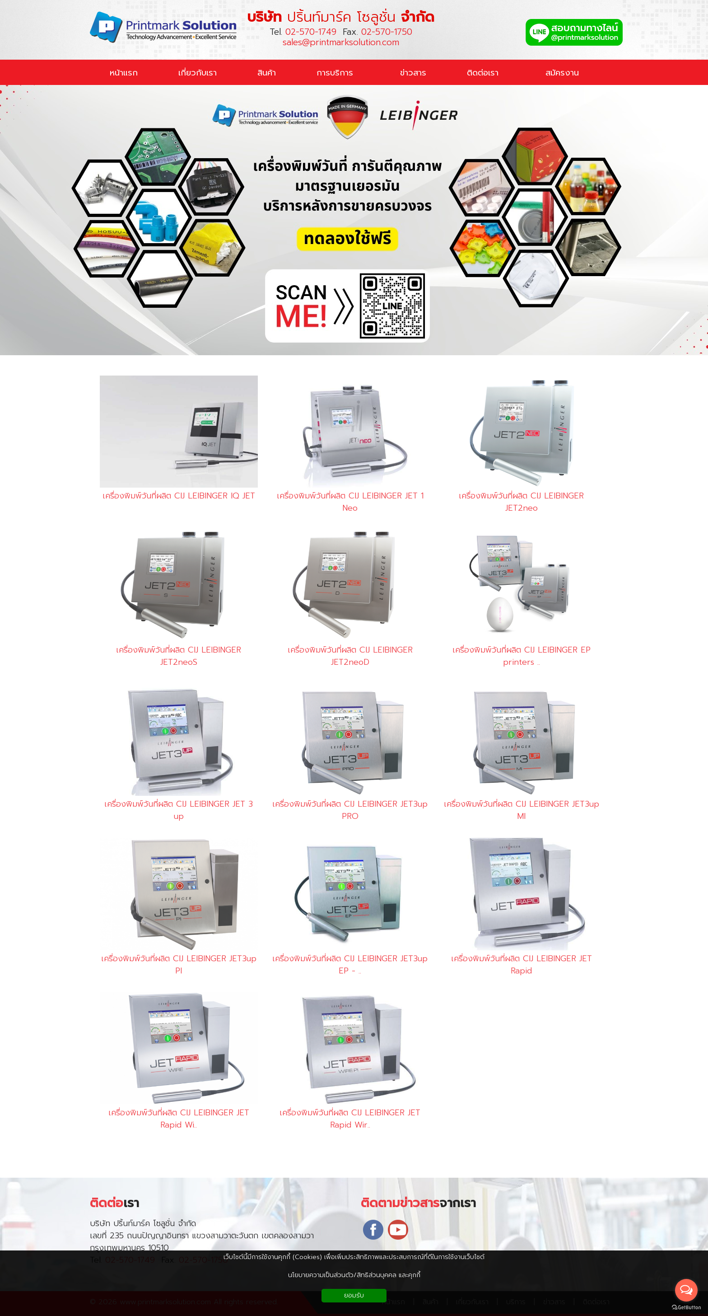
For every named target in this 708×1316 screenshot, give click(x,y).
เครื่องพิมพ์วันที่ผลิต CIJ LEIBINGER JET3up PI (173, 965)
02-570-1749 (310, 32)
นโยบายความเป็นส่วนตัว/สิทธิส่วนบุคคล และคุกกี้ (354, 1275)
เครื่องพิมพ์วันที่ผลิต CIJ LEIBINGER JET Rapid (515, 965)
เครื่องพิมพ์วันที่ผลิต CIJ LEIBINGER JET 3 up (173, 810)
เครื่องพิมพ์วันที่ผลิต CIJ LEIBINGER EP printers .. (516, 656)
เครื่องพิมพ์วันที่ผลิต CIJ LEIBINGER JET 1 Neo (344, 502)
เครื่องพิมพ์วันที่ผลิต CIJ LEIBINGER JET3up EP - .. (344, 965)
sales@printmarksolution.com (341, 42)
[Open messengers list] (686, 1290)
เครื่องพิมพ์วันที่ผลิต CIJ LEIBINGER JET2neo (515, 502)
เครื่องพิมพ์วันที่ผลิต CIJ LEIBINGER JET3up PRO (344, 810)
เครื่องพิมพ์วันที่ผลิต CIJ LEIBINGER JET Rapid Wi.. (172, 1119)
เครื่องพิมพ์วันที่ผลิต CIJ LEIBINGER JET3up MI (515, 810)
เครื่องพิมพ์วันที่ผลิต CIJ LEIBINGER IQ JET (173, 496)
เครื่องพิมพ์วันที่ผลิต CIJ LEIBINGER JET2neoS (173, 656)
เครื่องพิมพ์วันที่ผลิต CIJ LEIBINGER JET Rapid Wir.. (344, 1119)
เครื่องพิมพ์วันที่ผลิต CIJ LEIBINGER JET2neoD (344, 656)
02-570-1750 (386, 32)
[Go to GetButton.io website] (686, 1307)
